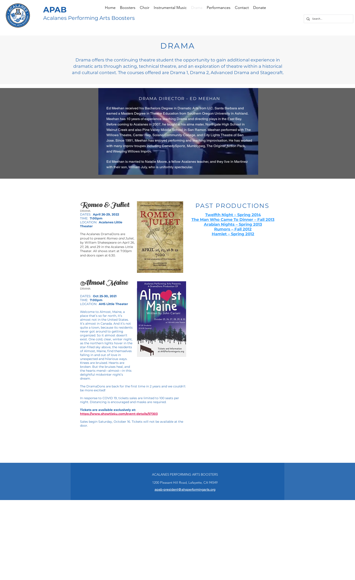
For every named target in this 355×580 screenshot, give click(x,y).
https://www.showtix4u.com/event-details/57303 (119, 414)
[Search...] (328, 19)
